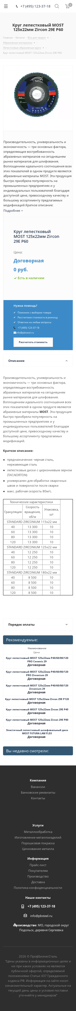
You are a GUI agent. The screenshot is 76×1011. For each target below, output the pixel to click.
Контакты (38, 798)
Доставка (38, 882)
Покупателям (38, 871)
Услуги (38, 825)
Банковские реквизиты (38, 792)
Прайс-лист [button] (38, 865)
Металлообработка (38, 832)
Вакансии (38, 787)
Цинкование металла (38, 849)
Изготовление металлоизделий (38, 837)
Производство (38, 876)
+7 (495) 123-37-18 (35, 6)
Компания (38, 780)
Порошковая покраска (38, 843)
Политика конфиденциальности (38, 888)
